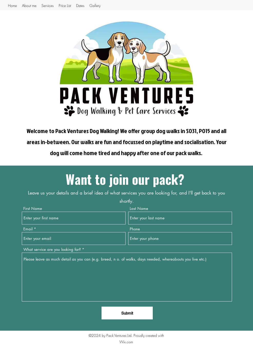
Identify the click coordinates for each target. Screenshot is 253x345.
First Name (32, 208)
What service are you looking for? (52, 249)
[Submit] (127, 313)
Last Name (139, 208)
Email (28, 229)
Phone (135, 229)
